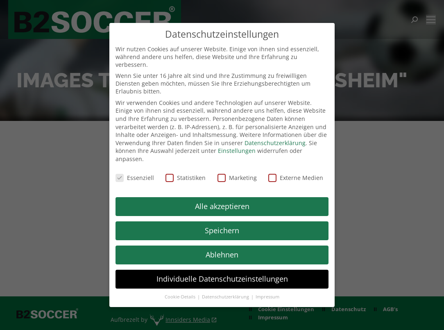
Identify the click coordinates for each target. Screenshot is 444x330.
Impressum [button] (267, 297)
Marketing (237, 178)
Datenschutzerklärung (275, 143)
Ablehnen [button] (222, 254)
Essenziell (135, 178)
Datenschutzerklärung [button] (226, 297)
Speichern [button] (222, 230)
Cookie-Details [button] (181, 297)
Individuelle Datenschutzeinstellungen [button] (222, 279)
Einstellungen (237, 151)
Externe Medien (295, 178)
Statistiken (185, 178)
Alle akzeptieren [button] (222, 206)
